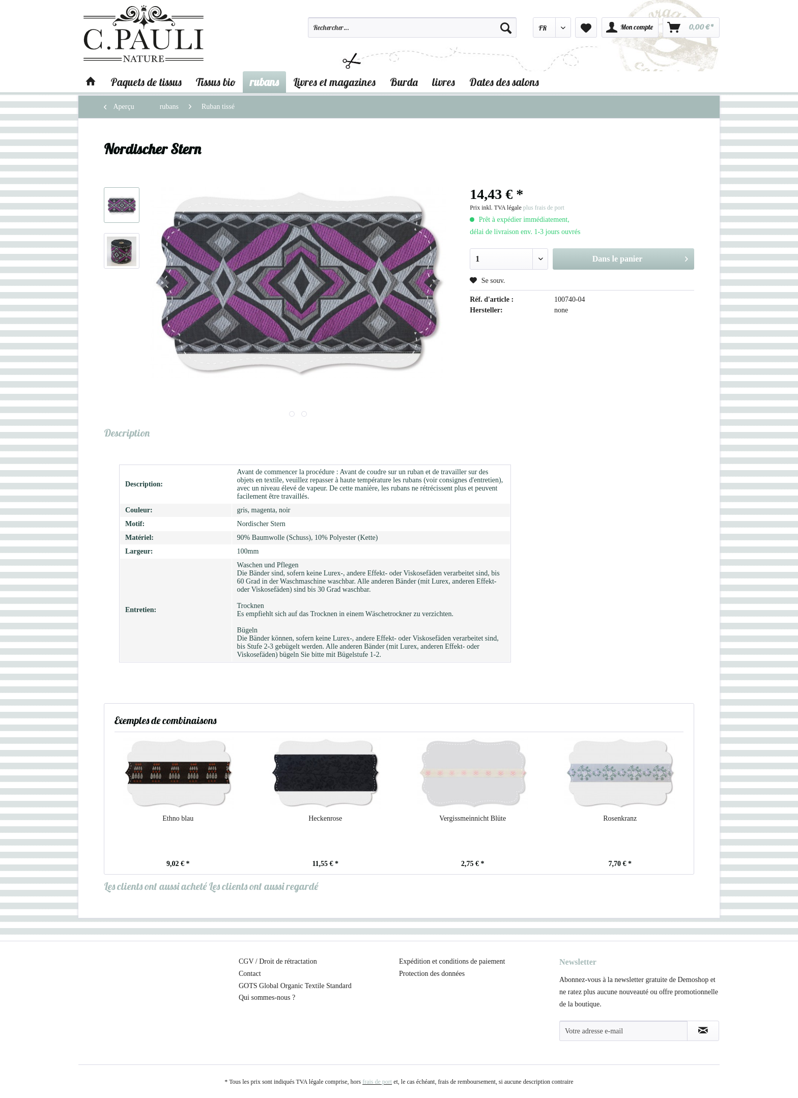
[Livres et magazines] (334, 82)
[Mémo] (586, 27)
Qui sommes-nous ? (267, 997)
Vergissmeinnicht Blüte (472, 818)
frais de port (377, 1081)
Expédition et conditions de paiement (452, 961)
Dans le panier (640, 257)
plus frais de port (543, 207)
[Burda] (404, 82)
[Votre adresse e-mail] (623, 1031)
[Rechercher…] (412, 27)
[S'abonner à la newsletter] (703, 1031)
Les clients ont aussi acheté (155, 886)
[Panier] (691, 27)
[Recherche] (506, 27)
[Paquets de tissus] (146, 82)
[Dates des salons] (504, 82)
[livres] (443, 82)
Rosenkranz (620, 818)
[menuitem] (412, 32)
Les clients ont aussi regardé (263, 886)
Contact (250, 973)
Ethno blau (177, 818)
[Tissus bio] (216, 82)
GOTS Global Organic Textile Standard (295, 986)
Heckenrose (325, 818)
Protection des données (432, 973)
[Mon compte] (630, 27)
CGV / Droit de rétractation (278, 961)
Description (127, 432)
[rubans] (264, 82)
